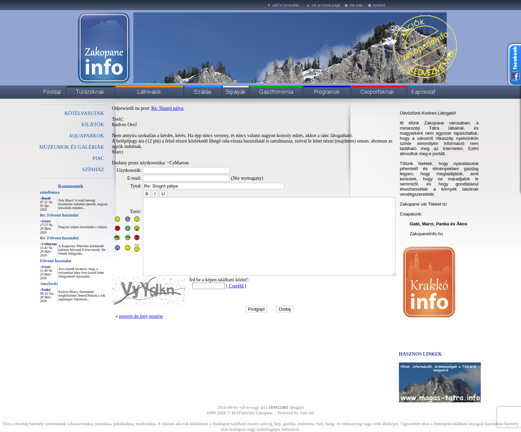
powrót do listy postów (126, 326)
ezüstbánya (34, 192)
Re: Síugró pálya (152, 108)
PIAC (83, 158)
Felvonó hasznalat (40, 260)
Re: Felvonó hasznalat (44, 215)
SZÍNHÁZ (78, 169)
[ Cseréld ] (221, 295)
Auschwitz (34, 283)
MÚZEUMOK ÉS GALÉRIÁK (56, 147)
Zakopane (264, 412)
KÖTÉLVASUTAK (69, 113)
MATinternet (243, 412)
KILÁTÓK (77, 124)
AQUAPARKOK (71, 135)
